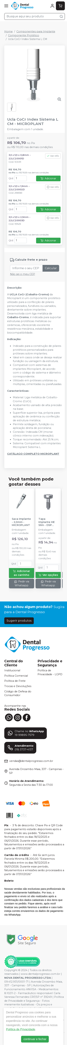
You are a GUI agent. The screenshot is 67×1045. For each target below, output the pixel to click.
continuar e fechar (34, 1039)
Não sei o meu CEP (22, 274)
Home (8, 31)
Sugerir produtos (19, 620)
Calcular (51, 268)
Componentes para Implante (35, 31)
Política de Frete (15, 681)
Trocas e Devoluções (17, 686)
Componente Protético (23, 35)
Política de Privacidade (20, 1029)
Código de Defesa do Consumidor (17, 693)
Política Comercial (16, 675)
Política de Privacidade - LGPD (50, 672)
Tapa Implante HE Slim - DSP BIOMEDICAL (46, 522)
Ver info (53, 156)
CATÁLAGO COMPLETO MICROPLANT (33, 453)
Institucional (12, 670)
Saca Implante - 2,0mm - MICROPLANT (21, 522)
